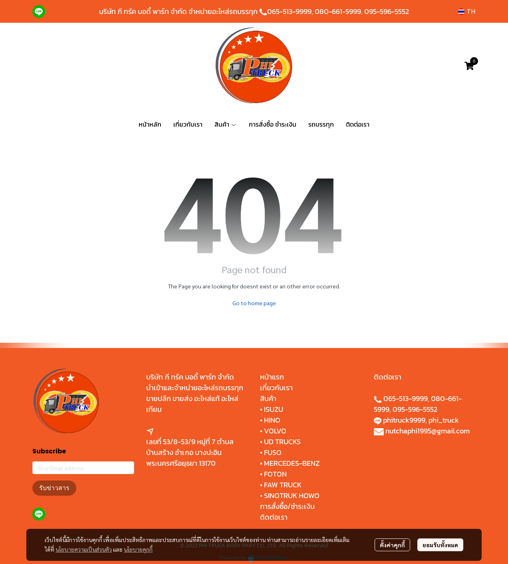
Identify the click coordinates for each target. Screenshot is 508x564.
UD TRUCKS (282, 441)
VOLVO (275, 430)
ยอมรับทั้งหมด (440, 544)
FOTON (274, 474)
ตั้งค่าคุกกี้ (392, 544)
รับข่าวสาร (54, 488)
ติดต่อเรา (274, 517)
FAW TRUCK (283, 484)
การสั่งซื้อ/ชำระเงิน (287, 506)
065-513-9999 (289, 11)
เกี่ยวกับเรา (276, 387)
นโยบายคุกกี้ (138, 549)
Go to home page (254, 302)
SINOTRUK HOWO (291, 495)
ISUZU (273, 409)
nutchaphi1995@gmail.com (427, 430)
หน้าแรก (272, 376)
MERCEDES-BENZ (291, 463)
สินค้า (268, 398)
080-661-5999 (338, 11)
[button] (467, 11)
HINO (272, 420)
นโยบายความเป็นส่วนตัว (84, 549)
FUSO (273, 452)
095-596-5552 (386, 11)
